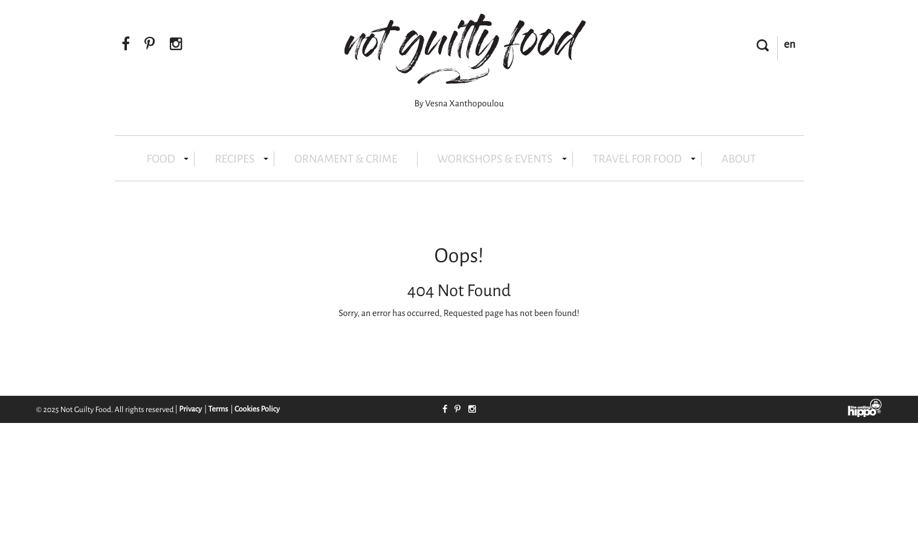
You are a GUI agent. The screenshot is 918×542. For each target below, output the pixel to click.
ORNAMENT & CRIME (345, 159)
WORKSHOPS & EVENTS (502, 159)
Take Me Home (419, 346)
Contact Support (496, 346)
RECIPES (241, 159)
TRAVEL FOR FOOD (644, 159)
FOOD (168, 159)
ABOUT (739, 159)
